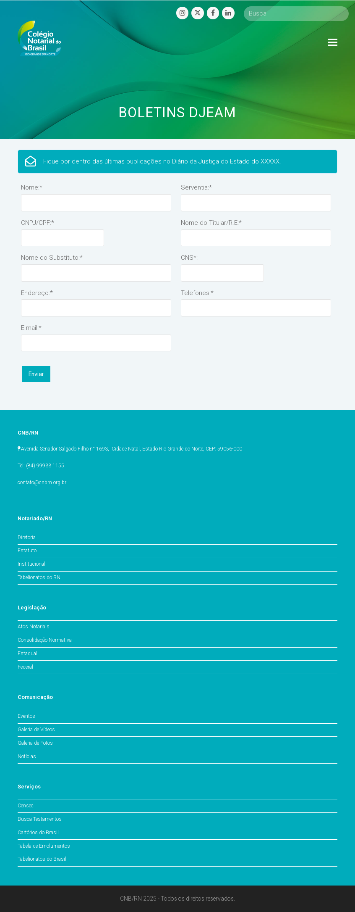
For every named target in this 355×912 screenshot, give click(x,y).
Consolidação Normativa (45, 640)
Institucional (31, 564)
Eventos (26, 716)
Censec (26, 806)
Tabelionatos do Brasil (42, 859)
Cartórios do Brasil (38, 833)
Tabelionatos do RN (39, 577)
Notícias (27, 756)
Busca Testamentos (40, 819)
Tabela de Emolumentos (44, 846)
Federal (25, 667)
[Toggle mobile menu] (332, 42)
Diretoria (27, 537)
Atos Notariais (34, 627)
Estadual (27, 653)
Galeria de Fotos (35, 743)
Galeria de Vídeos (36, 730)
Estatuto (27, 551)
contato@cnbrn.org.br (42, 482)
